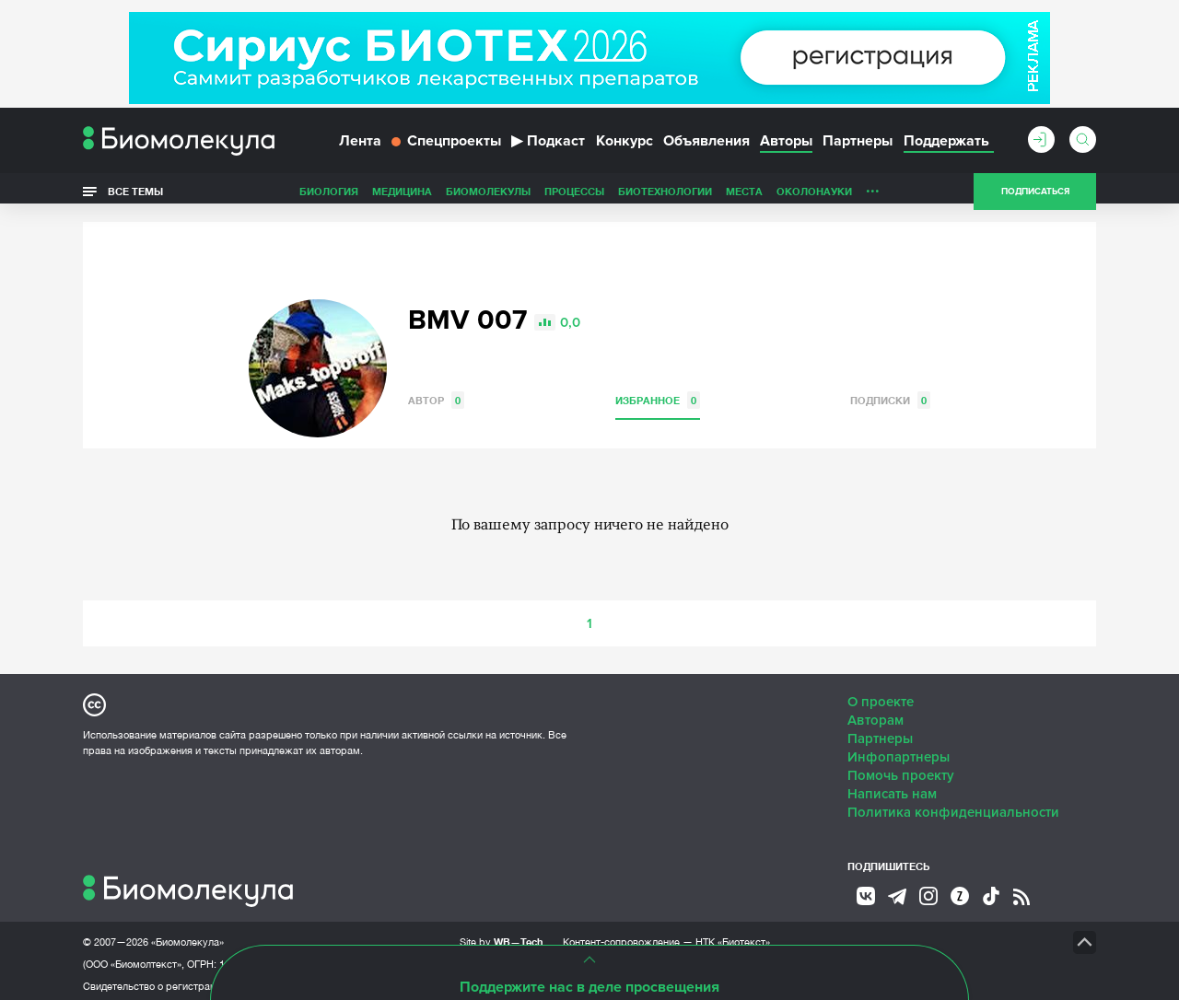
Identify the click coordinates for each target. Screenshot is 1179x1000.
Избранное (657, 393)
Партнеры (858, 145)
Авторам (875, 713)
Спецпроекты (446, 145)
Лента (360, 145)
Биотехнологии (665, 197)
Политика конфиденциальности (953, 805)
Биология (328, 197)
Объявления (706, 145)
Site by (501, 935)
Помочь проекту (900, 769)
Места (744, 197)
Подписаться (1035, 197)
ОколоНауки (814, 197)
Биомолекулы (488, 197)
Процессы (574, 197)
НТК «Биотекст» (732, 935)
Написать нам (892, 787)
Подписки (890, 393)
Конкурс (624, 145)
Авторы (786, 145)
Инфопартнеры (898, 750)
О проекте (880, 695)
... (873, 192)
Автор (436, 393)
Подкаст (548, 145)
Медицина (402, 197)
